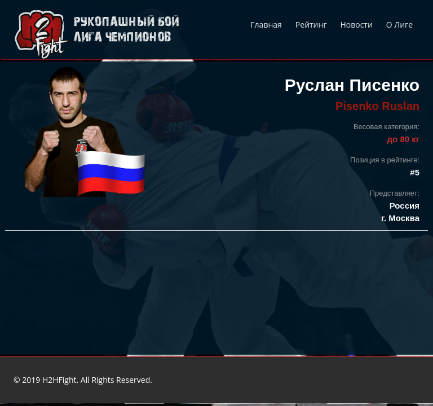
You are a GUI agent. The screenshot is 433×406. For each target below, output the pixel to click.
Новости (356, 24)
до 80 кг (403, 139)
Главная (266, 24)
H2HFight (59, 379)
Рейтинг (311, 24)
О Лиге (399, 24)
